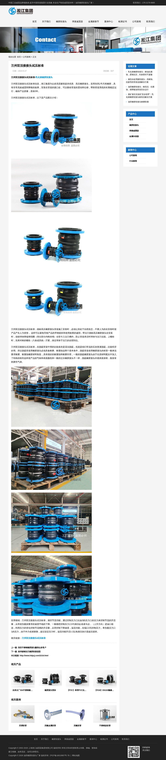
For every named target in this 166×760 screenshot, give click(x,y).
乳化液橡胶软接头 (44, 77)
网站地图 (76, 755)
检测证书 (122, 21)
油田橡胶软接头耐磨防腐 (138, 102)
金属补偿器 (134, 136)
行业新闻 (133, 161)
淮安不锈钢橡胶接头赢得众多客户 (32, 647)
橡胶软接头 (61, 21)
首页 (34, 21)
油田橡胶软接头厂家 (32, 755)
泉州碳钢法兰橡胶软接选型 (29, 651)
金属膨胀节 (93, 21)
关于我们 (46, 21)
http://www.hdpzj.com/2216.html (34, 655)
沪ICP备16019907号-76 (60, 755)
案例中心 (108, 21)
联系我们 (150, 21)
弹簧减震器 (77, 21)
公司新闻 (136, 21)
